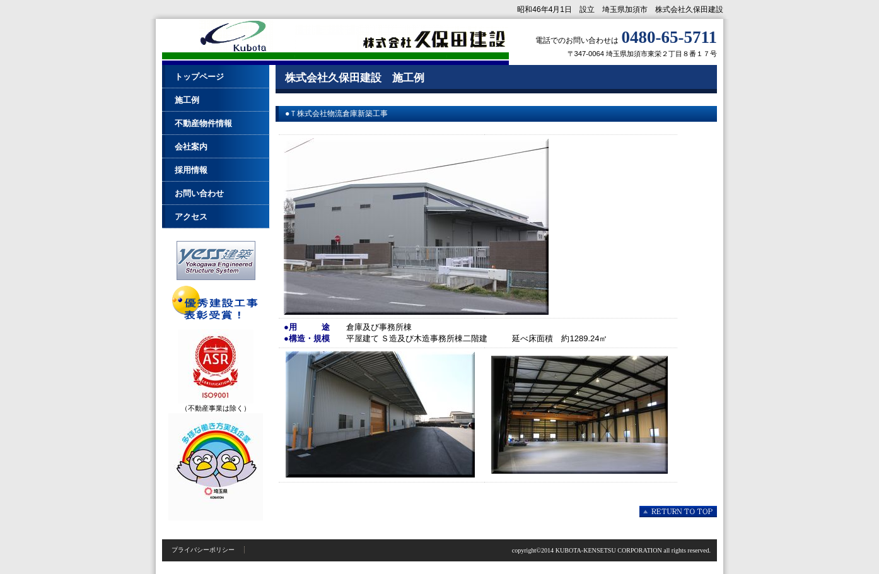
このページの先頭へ (678, 511)
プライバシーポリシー (203, 549)
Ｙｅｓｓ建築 (215, 260)
